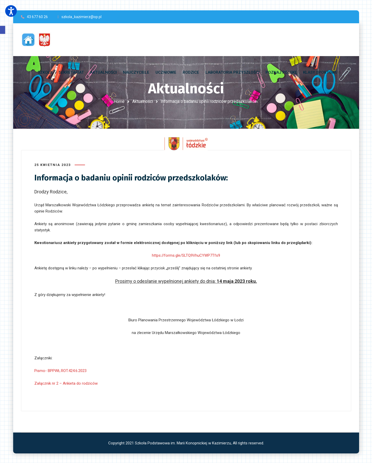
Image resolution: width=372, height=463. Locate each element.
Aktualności (142, 101)
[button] (2, 30)
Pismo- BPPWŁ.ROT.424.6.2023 (60, 370)
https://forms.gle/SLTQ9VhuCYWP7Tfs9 (186, 255)
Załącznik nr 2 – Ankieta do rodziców (66, 383)
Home (119, 101)
